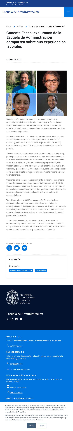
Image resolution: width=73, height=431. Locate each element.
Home (8, 26)
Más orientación (16, 393)
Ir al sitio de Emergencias (20, 369)
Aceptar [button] (31, 425)
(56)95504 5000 (16, 364)
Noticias (20, 26)
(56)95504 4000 (16, 346)
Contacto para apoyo (18, 387)
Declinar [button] (41, 425)
